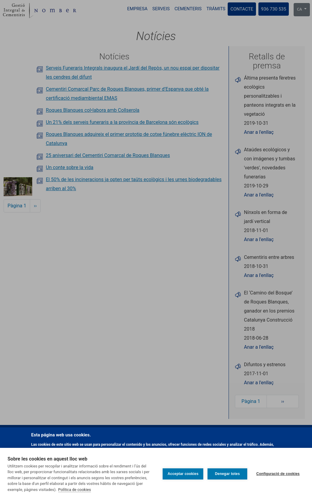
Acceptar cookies (182, 474)
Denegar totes (227, 474)
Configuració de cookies (278, 474)
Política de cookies (74, 489)
